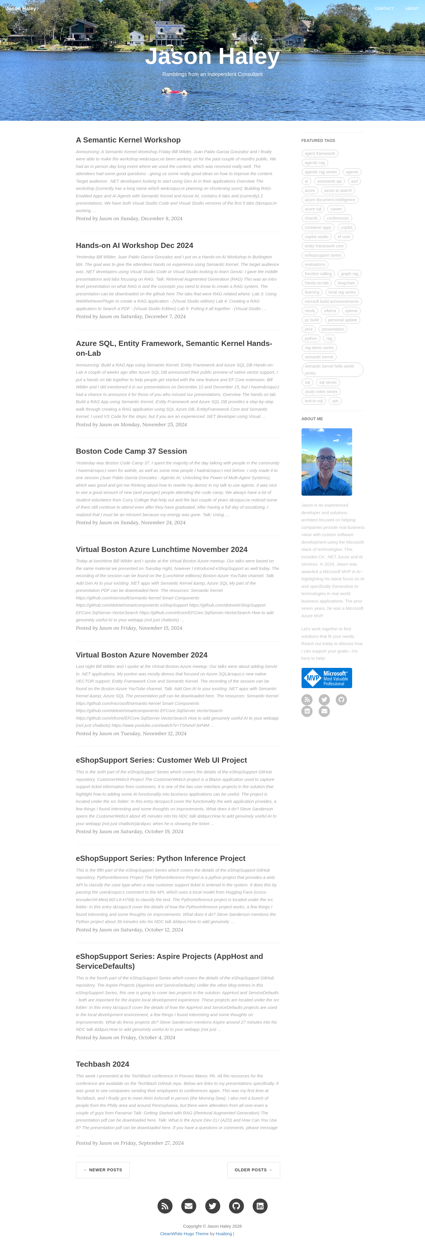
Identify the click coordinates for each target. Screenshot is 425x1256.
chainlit (311, 218)
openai (351, 310)
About (412, 9)
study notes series (321, 391)
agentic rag (315, 162)
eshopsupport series (323, 255)
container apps (318, 227)
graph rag (349, 273)
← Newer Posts (103, 1170)
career (336, 209)
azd (354, 181)
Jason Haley (21, 9)
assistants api (329, 181)
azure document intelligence (330, 199)
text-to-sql (314, 401)
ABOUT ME (312, 418)
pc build (312, 320)
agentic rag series (321, 172)
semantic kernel (319, 357)
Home (358, 9)
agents (352, 172)
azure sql (313, 209)
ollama (330, 310)
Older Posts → (254, 1170)
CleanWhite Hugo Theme (184, 1233)
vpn (335, 401)
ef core (344, 236)
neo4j (310, 310)
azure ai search (338, 190)
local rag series (342, 292)
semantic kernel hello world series (329, 369)
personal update (342, 320)
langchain (346, 283)
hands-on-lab (317, 283)
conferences (338, 218)
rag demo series (319, 347)
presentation (333, 329)
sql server (328, 382)
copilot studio (317, 236)
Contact (384, 9)
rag (329, 338)
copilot (346, 227)
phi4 (309, 329)
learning (312, 292)
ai (306, 181)
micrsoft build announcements (332, 301)
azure (310, 190)
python (311, 338)
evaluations (315, 264)
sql (307, 382)
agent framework (320, 153)
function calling (318, 273)
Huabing (224, 1233)
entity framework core (324, 246)
